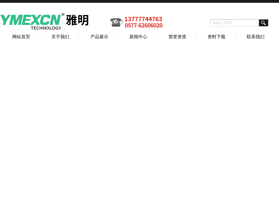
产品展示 (99, 36)
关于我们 (60, 36)
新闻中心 (138, 36)
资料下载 (216, 36)
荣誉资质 (177, 36)
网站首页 (21, 36)
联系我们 (255, 36)
